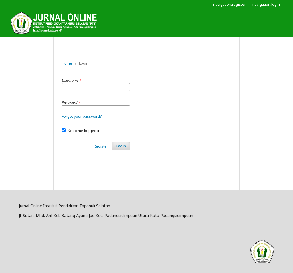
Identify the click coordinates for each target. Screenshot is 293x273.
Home (67, 63)
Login (121, 146)
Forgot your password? (82, 116)
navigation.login (266, 4)
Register (101, 146)
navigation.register (229, 4)
